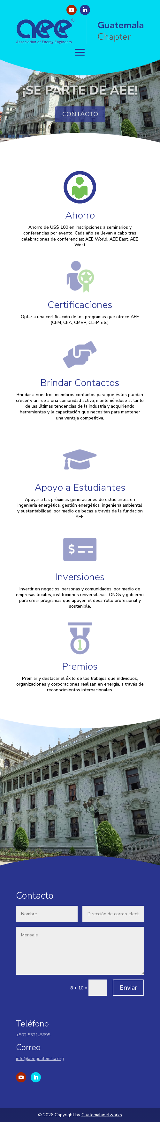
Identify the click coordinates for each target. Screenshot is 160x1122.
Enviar (128, 987)
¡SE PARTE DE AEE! (80, 95)
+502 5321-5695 (33, 1035)
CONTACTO (80, 119)
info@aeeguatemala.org (40, 1059)
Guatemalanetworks (101, 1115)
